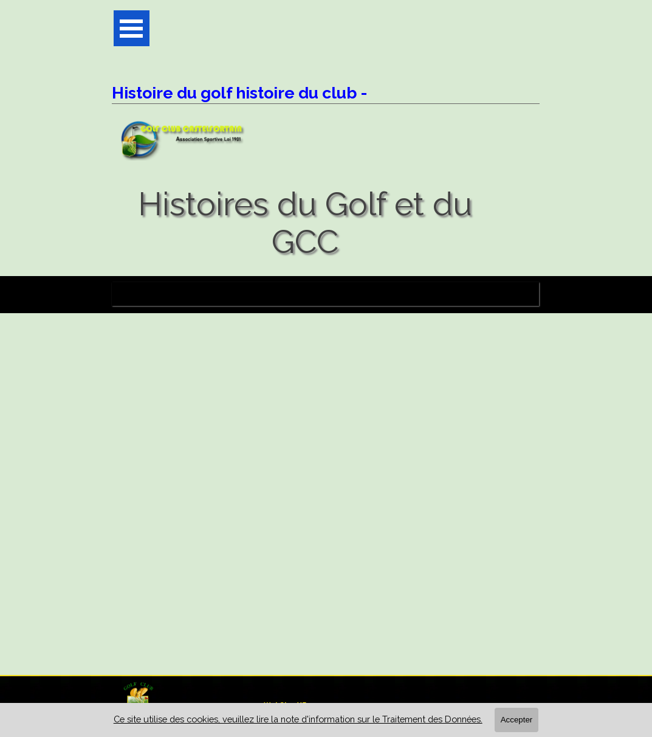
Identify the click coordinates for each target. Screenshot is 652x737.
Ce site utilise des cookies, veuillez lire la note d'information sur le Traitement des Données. (298, 719)
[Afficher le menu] (131, 28)
